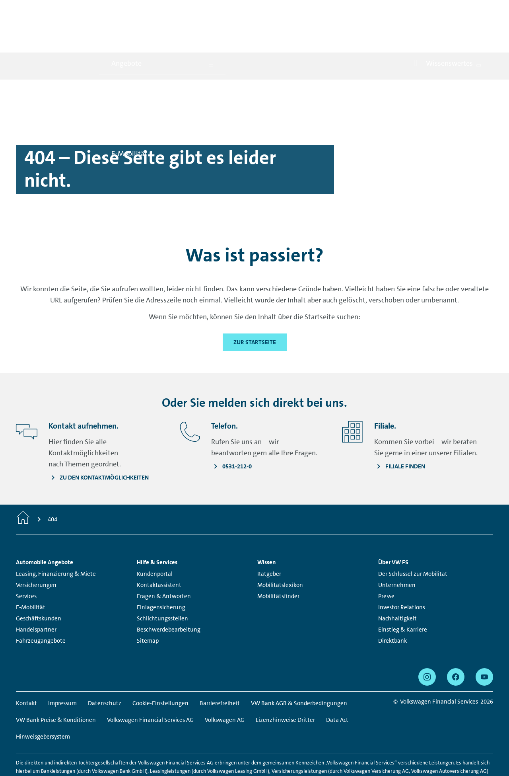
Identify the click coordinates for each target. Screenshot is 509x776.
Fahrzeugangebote (41, 606)
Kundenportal (155, 539)
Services (26, 561)
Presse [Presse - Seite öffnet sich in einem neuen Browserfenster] (386, 561)
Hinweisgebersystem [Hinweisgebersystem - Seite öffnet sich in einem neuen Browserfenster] (43, 702)
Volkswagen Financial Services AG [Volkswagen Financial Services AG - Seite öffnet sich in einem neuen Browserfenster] (150, 685)
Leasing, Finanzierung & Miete (56, 539)
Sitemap (148, 606)
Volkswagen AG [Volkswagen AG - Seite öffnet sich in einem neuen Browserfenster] (225, 685)
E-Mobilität (30, 572)
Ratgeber (269, 539)
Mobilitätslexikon (280, 550)
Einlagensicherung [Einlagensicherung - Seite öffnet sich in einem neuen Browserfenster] (161, 572)
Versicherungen (36, 550)
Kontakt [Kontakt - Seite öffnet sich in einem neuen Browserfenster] (26, 668)
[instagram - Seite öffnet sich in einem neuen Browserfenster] (427, 642)
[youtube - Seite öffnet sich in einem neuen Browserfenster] (484, 642)
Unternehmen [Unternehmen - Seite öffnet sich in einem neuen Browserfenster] (397, 550)
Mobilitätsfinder (278, 561)
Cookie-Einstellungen (160, 668)
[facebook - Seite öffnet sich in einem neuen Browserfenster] (455, 642)
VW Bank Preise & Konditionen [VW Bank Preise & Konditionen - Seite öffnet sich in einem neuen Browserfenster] (56, 685)
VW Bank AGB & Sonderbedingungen (299, 668)
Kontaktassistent (159, 550)
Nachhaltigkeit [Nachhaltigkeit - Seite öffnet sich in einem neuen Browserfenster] (397, 583)
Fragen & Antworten (164, 561)
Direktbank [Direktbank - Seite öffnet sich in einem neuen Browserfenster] (392, 606)
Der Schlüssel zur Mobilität (412, 539)
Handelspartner (36, 595)
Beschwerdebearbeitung (168, 595)
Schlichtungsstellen (162, 583)
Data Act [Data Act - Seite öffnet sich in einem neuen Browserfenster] (337, 685)
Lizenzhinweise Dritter (285, 685)
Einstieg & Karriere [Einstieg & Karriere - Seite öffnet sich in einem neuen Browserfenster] (402, 595)
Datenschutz (104, 668)
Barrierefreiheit (220, 668)
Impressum (62, 668)
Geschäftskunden (38, 583)
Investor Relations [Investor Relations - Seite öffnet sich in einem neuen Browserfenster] (401, 572)
